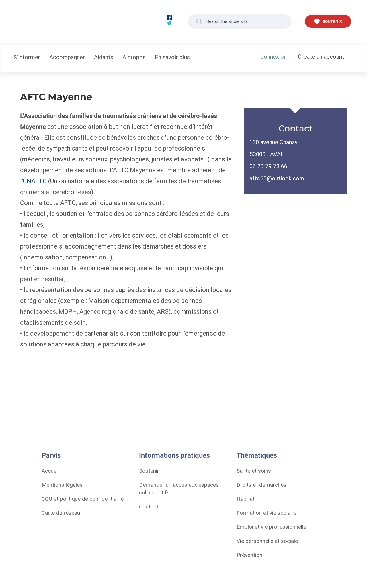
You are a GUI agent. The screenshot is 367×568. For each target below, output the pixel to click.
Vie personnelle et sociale (267, 540)
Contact (148, 506)
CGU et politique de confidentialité (83, 498)
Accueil (50, 470)
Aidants (103, 57)
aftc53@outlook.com (276, 178)
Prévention (249, 554)
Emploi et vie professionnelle (271, 526)
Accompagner (67, 57)
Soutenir (149, 470)
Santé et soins (254, 470)
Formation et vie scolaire (266, 512)
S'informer (26, 57)
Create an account (321, 56)
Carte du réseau (61, 512)
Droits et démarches (261, 484)
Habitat (246, 498)
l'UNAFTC (33, 181)
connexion (274, 56)
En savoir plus (172, 57)
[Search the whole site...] (240, 21)
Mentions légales (62, 484)
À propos (134, 57)
